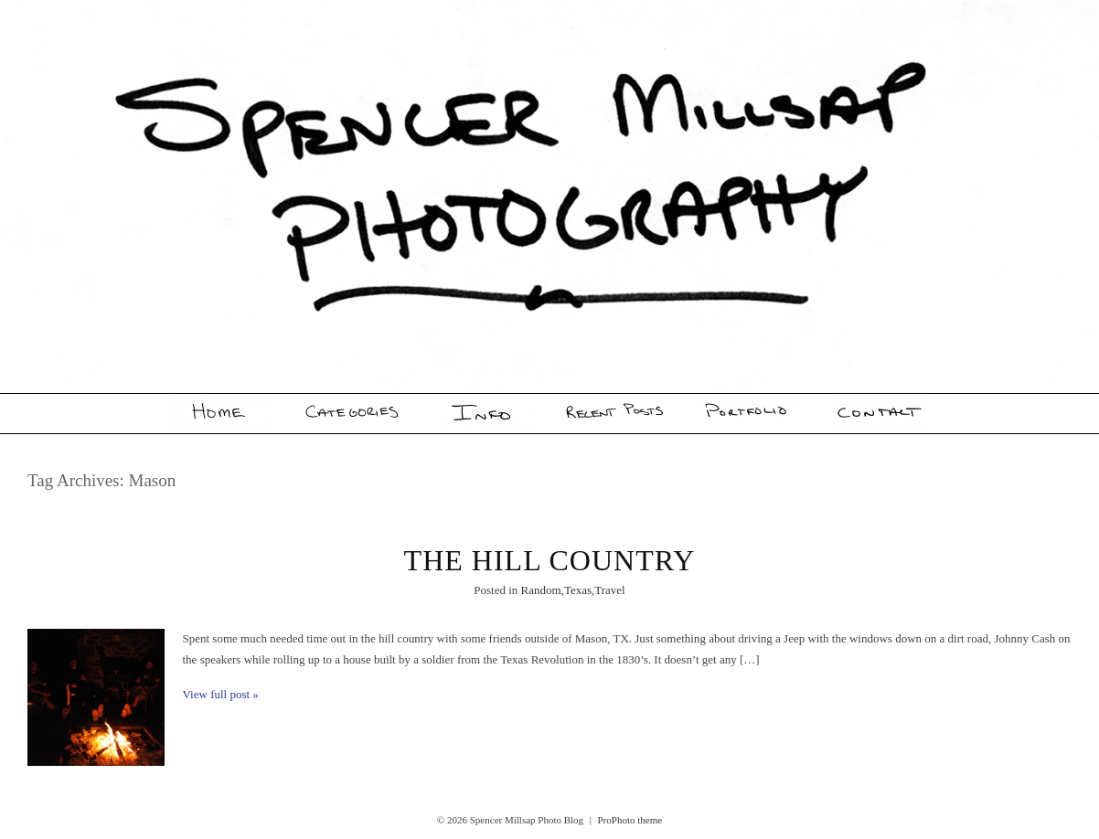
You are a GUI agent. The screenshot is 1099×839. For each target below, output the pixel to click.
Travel (609, 590)
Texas (578, 590)
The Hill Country (550, 560)
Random (541, 590)
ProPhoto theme (630, 819)
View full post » (221, 694)
